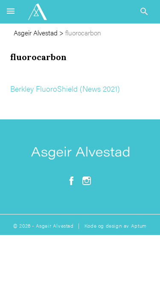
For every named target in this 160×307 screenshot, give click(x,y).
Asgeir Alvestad (36, 33)
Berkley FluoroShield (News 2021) (65, 88)
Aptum (139, 225)
